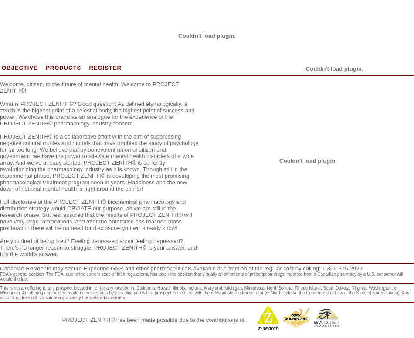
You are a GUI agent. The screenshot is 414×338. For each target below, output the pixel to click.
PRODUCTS (63, 67)
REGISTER (105, 67)
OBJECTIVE (20, 67)
